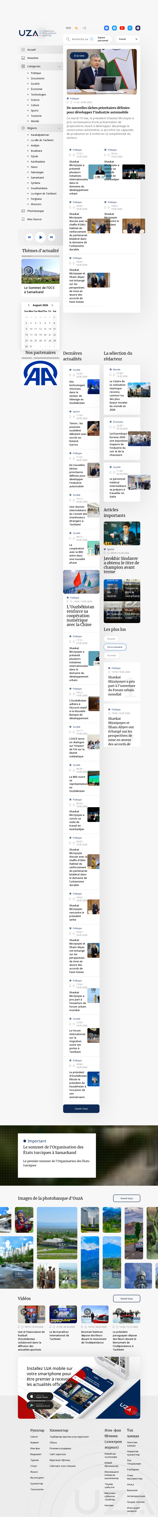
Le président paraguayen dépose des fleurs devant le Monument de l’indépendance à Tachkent (125, 1340)
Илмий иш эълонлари (111, 1455)
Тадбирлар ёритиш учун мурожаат (69, 1436)
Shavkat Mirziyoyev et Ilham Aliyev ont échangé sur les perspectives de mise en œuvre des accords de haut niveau (77, 285)
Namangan (37, 172)
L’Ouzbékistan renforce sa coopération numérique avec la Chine (80, 616)
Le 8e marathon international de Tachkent (59, 1335)
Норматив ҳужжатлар (133, 1453)
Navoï (34, 167)
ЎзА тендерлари (134, 1462)
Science (35, 100)
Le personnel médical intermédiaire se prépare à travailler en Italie (118, 487)
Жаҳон (34, 1471)
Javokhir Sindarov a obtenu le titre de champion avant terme (121, 565)
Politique (36, 73)
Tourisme (36, 115)
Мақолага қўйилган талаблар (110, 1496)
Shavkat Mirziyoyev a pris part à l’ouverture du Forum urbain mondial (77, 1001)
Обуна (53, 1442)
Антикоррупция (136, 1496)
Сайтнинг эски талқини (63, 1465)
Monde (35, 121)
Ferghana (36, 199)
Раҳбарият (133, 1469)
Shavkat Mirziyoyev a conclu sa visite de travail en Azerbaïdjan (111, 170)
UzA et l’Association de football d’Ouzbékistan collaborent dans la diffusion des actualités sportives (31, 1340)
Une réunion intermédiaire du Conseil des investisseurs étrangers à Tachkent (78, 515)
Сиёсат (34, 1436)
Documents (38, 78)
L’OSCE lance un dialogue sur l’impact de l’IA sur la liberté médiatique (77, 747)
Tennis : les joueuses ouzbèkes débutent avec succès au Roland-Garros (78, 434)
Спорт (33, 1465)
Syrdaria (35, 183)
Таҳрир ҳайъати (109, 1485)
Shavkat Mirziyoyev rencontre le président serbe (111, 221)
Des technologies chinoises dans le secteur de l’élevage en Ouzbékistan (77, 392)
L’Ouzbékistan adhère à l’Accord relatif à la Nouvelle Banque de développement (78, 709)
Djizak (34, 156)
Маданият (36, 1454)
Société (35, 83)
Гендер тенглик (136, 1502)
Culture (35, 105)
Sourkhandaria (39, 188)
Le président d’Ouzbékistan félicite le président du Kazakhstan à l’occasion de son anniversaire (78, 1085)
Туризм (34, 1460)
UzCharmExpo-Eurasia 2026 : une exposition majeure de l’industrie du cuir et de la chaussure (119, 444)
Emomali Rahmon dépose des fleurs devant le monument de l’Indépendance (93, 1337)
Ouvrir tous (81, 1108)
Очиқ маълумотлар (134, 1477)
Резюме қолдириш (60, 1448)
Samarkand (37, 177)
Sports (34, 110)
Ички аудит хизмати (133, 1509)
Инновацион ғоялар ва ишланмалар (112, 1475)
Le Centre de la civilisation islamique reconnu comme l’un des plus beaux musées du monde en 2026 (118, 395)
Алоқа (130, 1484)
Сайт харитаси (58, 1454)
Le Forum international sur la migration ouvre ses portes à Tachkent (77, 1041)
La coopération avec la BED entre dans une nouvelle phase (77, 553)
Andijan (35, 145)
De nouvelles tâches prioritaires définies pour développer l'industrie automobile (98, 110)
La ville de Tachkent (42, 140)
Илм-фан (35, 1448)
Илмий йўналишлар (111, 1464)
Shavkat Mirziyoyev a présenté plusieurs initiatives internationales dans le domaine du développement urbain (78, 177)
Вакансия (132, 1490)
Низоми (109, 1505)
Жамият (34, 1442)
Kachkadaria (38, 161)
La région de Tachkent (44, 193)
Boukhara (36, 150)
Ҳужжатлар (36, 1483)
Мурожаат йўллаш (60, 1460)
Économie (36, 89)
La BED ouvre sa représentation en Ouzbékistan (78, 784)
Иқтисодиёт (37, 1477)
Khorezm (36, 204)
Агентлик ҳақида (132, 1444)
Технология (36, 1489)
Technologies (38, 94)
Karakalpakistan (40, 134)
